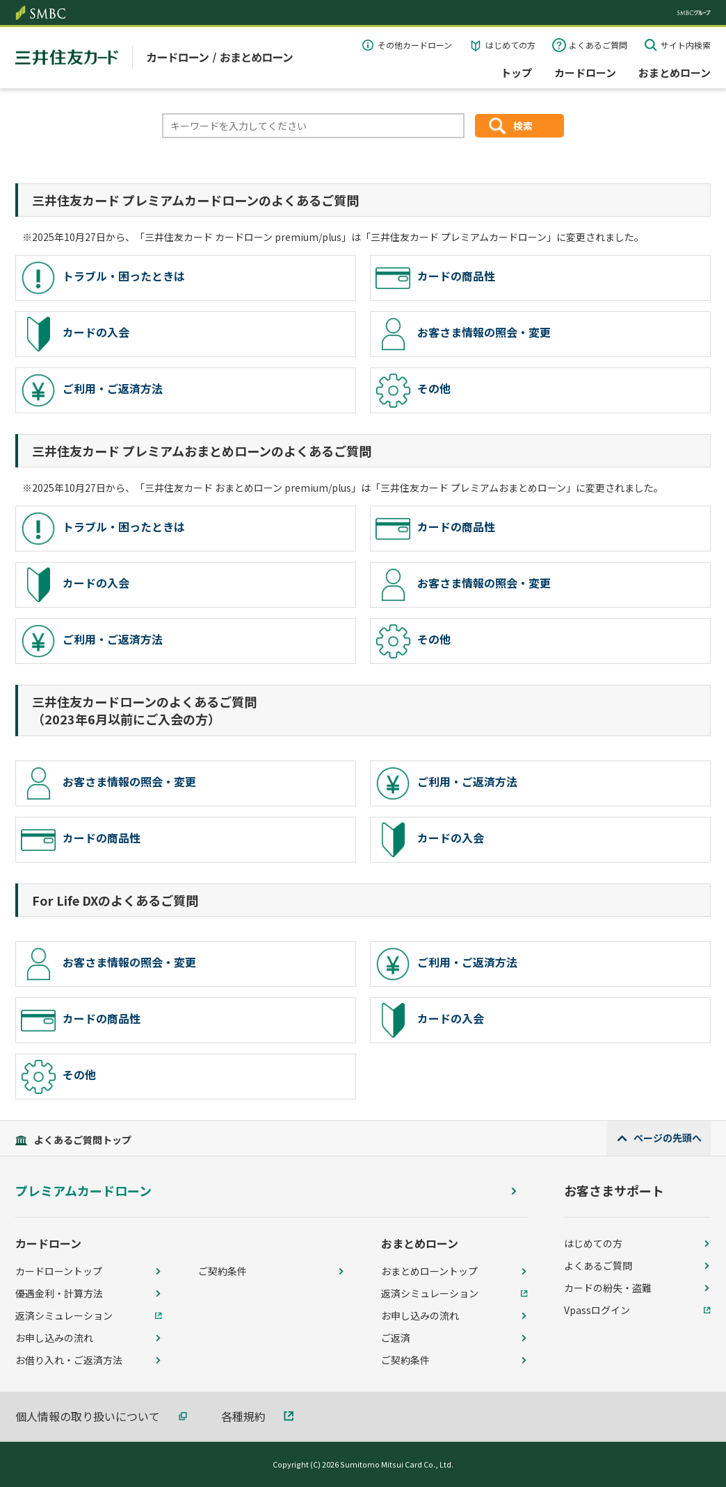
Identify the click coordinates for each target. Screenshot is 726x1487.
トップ (516, 72)
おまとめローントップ (429, 1271)
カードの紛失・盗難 (608, 1288)
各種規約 (243, 1416)
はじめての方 (510, 45)
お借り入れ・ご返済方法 (68, 1360)
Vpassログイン (597, 1310)
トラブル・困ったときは (103, 277)
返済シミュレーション (64, 1315)
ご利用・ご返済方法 (92, 390)
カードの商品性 (435, 277)
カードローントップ (58, 1271)
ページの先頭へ (668, 1138)
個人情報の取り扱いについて (87, 1416)
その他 (413, 390)
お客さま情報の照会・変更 (463, 334)
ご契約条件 (222, 1271)
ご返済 (395, 1338)
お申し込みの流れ (54, 1338)
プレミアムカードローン (83, 1191)
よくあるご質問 (598, 45)
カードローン (585, 72)
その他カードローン (415, 45)
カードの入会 (75, 334)
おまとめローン (674, 72)
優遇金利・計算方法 (59, 1293)
